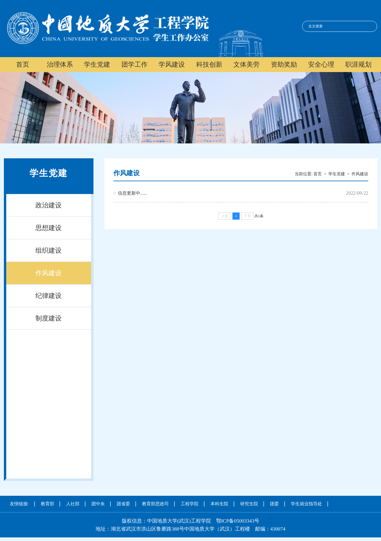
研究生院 (249, 503)
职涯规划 (358, 64)
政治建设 (48, 205)
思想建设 (48, 228)
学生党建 (97, 64)
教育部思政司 (155, 503)
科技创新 (209, 64)
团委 (274, 503)
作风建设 (48, 273)
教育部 (47, 503)
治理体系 (60, 64)
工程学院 (190, 503)
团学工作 (134, 64)
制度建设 (48, 318)
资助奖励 (284, 64)
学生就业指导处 (306, 503)
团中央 (98, 503)
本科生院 (219, 503)
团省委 (123, 503)
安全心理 (321, 64)
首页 (22, 64)
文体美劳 (246, 64)
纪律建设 (48, 295)
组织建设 (48, 250)
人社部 (72, 503)
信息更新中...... (132, 193)
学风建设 (172, 64)
